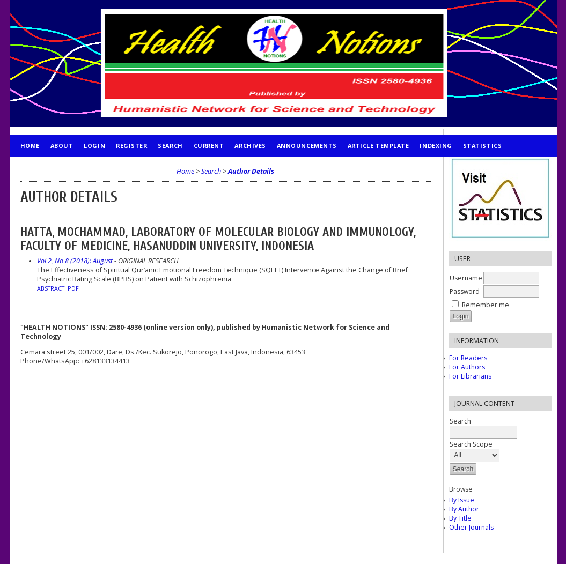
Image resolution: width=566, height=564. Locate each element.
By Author (464, 509)
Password (465, 291)
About (61, 146)
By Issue (461, 499)
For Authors (467, 367)
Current (209, 146)
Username (466, 278)
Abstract (50, 288)
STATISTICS (482, 146)
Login (94, 146)
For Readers (468, 357)
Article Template (378, 146)
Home (30, 146)
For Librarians (470, 376)
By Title (460, 518)
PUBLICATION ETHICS (55, 167)
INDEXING (436, 146)
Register (131, 146)
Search (170, 146)
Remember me (485, 304)
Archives (250, 146)
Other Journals (471, 527)
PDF (73, 288)
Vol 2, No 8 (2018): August (75, 260)
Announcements (307, 146)
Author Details (251, 171)
